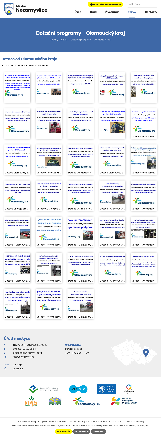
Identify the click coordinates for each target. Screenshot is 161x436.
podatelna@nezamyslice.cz (27, 352)
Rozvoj (132, 12)
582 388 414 (31, 348)
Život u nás (112, 12)
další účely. (140, 421)
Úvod (78, 12)
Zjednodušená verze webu (105, 4)
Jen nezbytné (81, 431)
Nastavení (98, 431)
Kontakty (151, 12)
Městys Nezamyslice (23, 356)
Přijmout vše (63, 431)
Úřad (93, 12)
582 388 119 (18, 348)
